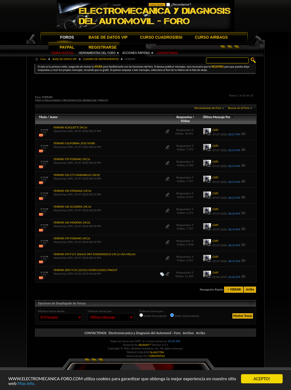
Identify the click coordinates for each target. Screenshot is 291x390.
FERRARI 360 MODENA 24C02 (72, 222)
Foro (43, 59)
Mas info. (26, 384)
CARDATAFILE (157, 356)
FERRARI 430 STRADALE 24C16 (72, 191)
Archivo (188, 333)
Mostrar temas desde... (52, 311)
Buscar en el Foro (238, 108)
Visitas (185, 121)
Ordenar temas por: (100, 311)
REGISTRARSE (103, 47)
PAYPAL (67, 47)
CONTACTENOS (167, 52)
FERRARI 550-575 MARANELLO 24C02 (77, 175)
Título (43, 117)
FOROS (67, 37)
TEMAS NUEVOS (62, 52)
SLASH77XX (157, 352)
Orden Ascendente (153, 315)
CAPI (70, 131)
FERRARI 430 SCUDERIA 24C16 (72, 206)
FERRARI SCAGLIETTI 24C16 (70, 127)
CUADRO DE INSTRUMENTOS (101, 59)
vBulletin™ (144, 345)
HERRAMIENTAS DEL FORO (97, 52)
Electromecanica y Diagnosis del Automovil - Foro (144, 333)
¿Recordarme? (178, 4)
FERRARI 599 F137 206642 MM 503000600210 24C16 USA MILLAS (94, 254)
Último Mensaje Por (218, 117)
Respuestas (184, 117)
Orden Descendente (184, 315)
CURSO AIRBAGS (211, 37)
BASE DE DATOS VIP (108, 37)
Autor (53, 117)
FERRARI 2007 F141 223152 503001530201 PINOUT (85, 270)
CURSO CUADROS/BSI (161, 37)
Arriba (250, 289)
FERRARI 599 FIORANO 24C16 (72, 159)
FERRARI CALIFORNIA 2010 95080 (74, 143)
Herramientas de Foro (207, 108)
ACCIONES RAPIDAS (136, 52)
